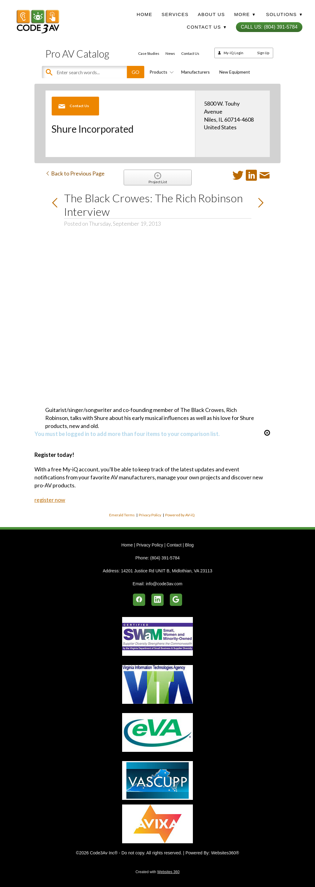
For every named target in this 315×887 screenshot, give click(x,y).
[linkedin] (157, 600)
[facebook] (139, 600)
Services (175, 14)
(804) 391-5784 (165, 557)
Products (161, 72)
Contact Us (190, 53)
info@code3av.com (164, 583)
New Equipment (234, 72)
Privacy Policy (150, 515)
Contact (174, 544)
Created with (157, 872)
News (170, 53)
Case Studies (148, 53)
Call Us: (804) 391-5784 (269, 27)
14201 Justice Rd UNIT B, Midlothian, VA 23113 (166, 570)
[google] (176, 600)
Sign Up (263, 53)
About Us (211, 14)
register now (49, 499)
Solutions (284, 14)
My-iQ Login (233, 53)
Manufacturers (195, 72)
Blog (189, 544)
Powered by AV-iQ (180, 515)
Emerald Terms (122, 515)
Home (144, 14)
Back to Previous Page (75, 173)
